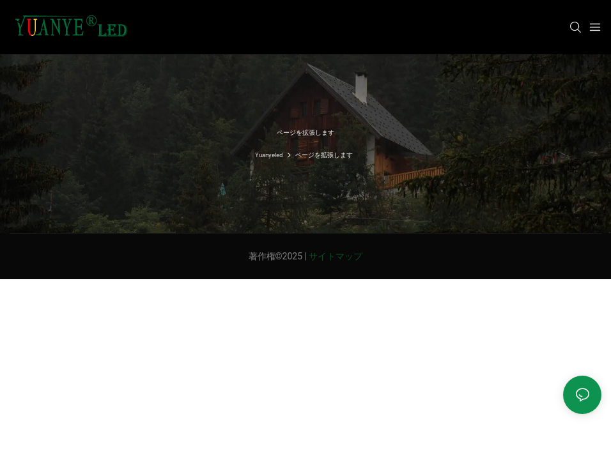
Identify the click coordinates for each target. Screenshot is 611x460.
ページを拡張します (324, 154)
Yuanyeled (268, 154)
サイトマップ (335, 256)
